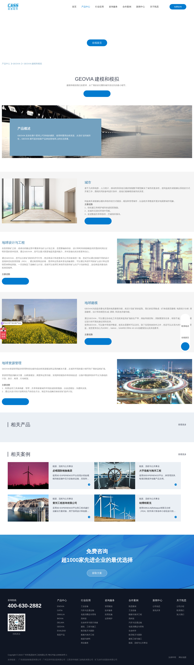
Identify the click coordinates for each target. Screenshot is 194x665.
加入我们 (180, 614)
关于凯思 (154, 7)
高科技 (84, 618)
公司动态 (156, 606)
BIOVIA (60, 618)
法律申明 (172, 657)
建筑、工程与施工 (88, 627)
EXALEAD (61, 631)
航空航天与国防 (87, 631)
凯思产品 (61, 635)
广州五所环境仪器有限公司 (54, 660)
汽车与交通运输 (87, 610)
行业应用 (99, 7)
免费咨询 (178, 7)
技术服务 (108, 610)
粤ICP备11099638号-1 (57, 655)
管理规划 (108, 606)
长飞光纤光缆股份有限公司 (106, 660)
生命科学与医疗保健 (89, 622)
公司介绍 (180, 606)
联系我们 (180, 610)
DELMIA (60, 622)
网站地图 (182, 657)
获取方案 (97, 573)
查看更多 (182, 424)
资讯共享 (156, 610)
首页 (74, 7)
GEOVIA (16, 63)
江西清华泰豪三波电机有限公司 (80, 660)
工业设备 (84, 606)
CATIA (60, 610)
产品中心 (85, 7)
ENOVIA (60, 606)
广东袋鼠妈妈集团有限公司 (30, 660)
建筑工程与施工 (135, 639)
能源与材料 (85, 639)
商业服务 (84, 643)
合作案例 (127, 7)
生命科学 (132, 631)
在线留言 (97, 42)
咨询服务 (113, 7)
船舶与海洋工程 (87, 635)
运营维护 (108, 618)
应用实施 (108, 614)
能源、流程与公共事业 (138, 643)
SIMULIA (61, 614)
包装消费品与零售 (88, 614)
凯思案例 (132, 606)
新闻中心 (140, 7)
